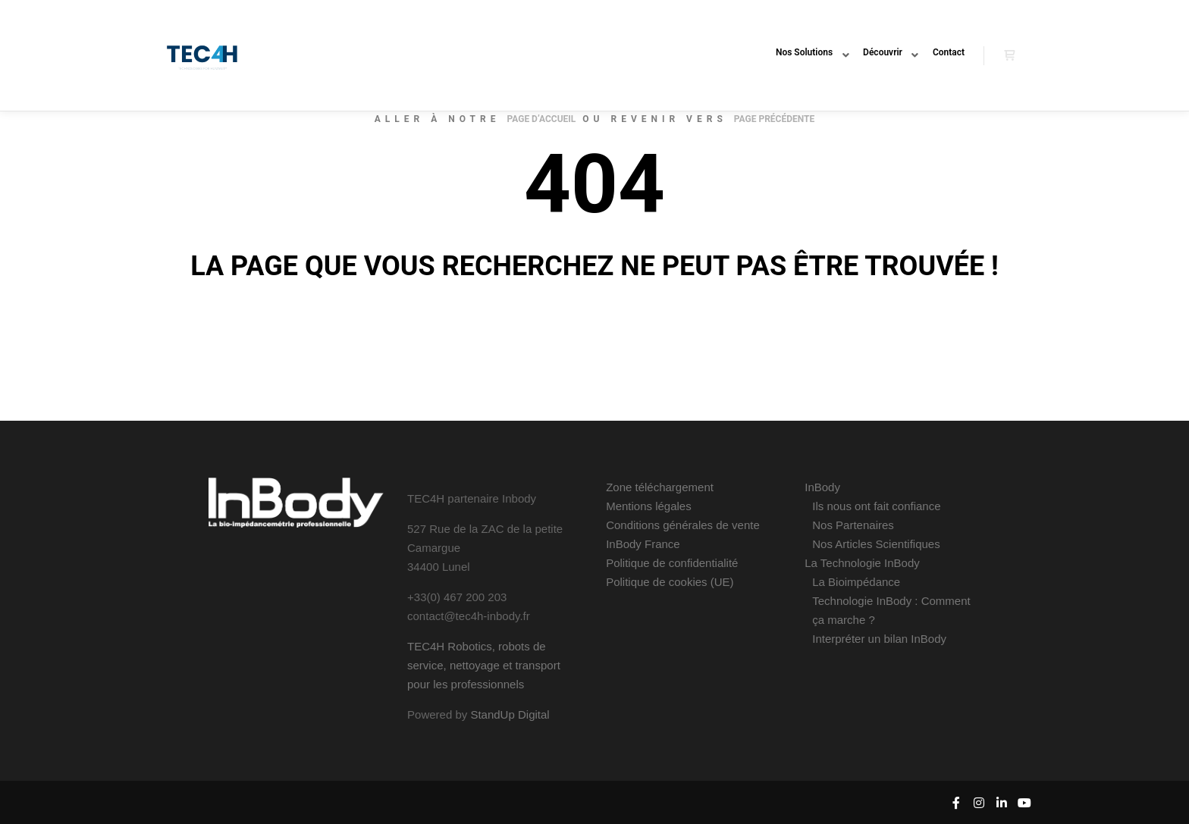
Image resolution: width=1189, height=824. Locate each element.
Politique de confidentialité (672, 562)
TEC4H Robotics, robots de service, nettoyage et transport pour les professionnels (483, 665)
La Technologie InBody (862, 562)
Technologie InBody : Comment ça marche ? (891, 610)
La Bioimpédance (856, 581)
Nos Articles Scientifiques (876, 543)
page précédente (774, 119)
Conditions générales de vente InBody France (683, 534)
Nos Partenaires (853, 525)
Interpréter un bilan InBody (879, 638)
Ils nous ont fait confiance (876, 506)
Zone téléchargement (660, 487)
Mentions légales (649, 506)
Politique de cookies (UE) (669, 581)
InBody (822, 487)
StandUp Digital (509, 714)
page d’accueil (541, 119)
